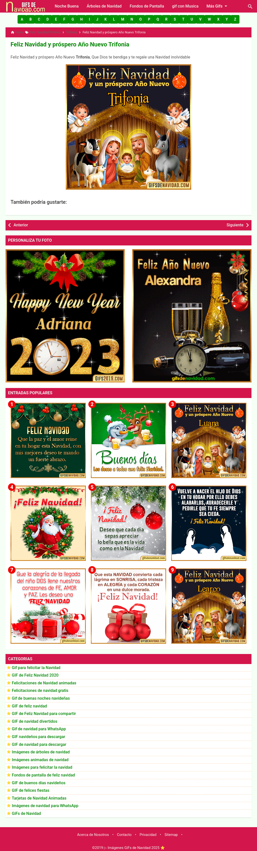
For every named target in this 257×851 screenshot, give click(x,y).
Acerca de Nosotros (93, 833)
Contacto (124, 833)
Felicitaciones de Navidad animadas (44, 680)
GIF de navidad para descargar (39, 742)
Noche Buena (67, 6)
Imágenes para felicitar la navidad (42, 765)
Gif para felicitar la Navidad (36, 665)
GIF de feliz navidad (29, 703)
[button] (22, 19)
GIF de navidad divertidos (34, 719)
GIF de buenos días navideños (39, 780)
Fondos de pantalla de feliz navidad (43, 773)
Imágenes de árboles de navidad (41, 750)
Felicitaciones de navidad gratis (40, 688)
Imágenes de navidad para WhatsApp (45, 803)
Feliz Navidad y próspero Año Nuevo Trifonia (60, 43)
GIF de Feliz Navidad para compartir (44, 711)
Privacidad (148, 833)
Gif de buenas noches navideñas (41, 696)
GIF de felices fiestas (30, 788)
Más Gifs (218, 6)
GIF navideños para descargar (38, 734)
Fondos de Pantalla (147, 6)
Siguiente (235, 223)
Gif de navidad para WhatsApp (39, 727)
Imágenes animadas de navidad (40, 757)
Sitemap (171, 833)
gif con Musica (185, 6)
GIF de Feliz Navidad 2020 (35, 673)
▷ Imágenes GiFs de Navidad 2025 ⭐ (134, 846)
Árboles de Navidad (104, 6)
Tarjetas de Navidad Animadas (39, 796)
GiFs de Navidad (26, 811)
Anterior (21, 223)
